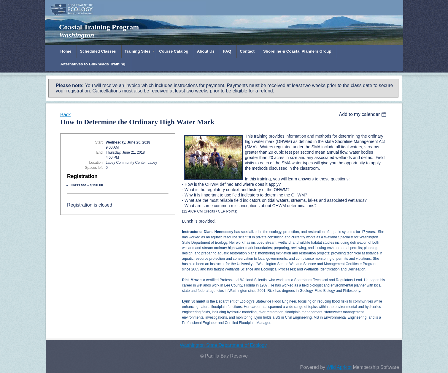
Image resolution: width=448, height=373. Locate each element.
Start (99, 142)
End (99, 152)
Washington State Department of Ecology (223, 345)
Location (95, 162)
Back (65, 114)
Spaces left (93, 168)
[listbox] (363, 114)
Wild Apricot (338, 367)
